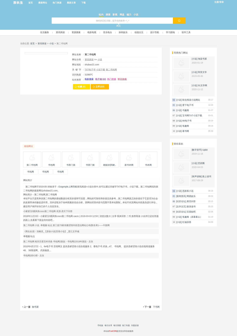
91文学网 (202, 85)
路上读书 (206, 176)
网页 (118, 26)
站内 (101, 14)
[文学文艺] (181, 206)
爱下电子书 (187, 105)
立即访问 (99, 86)
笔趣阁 (185, 126)
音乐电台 (107, 32)
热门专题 (126, 325)
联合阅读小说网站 (191, 100)
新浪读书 (191, 206)
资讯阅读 (60, 32)
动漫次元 (138, 32)
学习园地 (170, 32)
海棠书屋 (202, 58)
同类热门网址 (181, 52)
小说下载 (100, 69)
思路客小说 (187, 191)
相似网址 (28, 146)
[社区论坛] (181, 201)
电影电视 (91, 32)
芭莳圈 (201, 163)
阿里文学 (202, 72)
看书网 (185, 131)
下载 (83, 2)
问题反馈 (135, 325)
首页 (30, 2)
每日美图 (117, 325)
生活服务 (44, 32)
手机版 (100, 325)
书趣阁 (185, 110)
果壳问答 (191, 201)
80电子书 (186, 120)
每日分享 (108, 325)
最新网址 (42, 2)
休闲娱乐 (123, 32)
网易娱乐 (191, 196)
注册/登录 (219, 2)
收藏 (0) (81, 86)
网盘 (122, 14)
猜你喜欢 (178, 143)
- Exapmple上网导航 (67, 186)
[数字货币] (197, 150)
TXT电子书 (90, 69)
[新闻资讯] (181, 196)
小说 (136, 14)
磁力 (129, 14)
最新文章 (71, 2)
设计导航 (154, 32)
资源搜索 (76, 32)
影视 (115, 14)
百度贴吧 (191, 211)
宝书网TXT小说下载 (192, 115)
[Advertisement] (91, 120)
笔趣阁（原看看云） (192, 217)
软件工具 (186, 32)
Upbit (205, 150)
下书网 (151, 307)
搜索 (108, 14)
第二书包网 (111, 69)
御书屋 (31, 307)
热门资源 (57, 2)
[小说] (194, 58)
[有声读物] (197, 176)
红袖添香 (186, 222)
